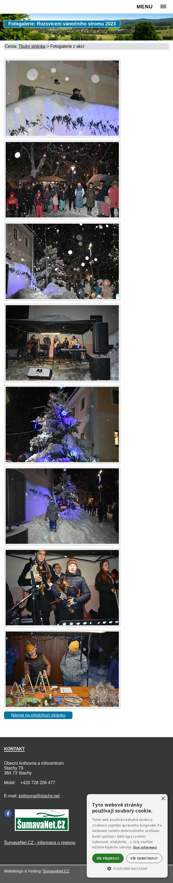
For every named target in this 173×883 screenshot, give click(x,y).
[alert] (127, 836)
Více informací (145, 847)
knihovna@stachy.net (39, 796)
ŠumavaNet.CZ (56, 871)
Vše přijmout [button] (108, 858)
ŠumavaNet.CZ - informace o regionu (39, 842)
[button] (127, 868)
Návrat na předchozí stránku (38, 715)
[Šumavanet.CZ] (42, 829)
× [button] (163, 799)
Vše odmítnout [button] (144, 858)
